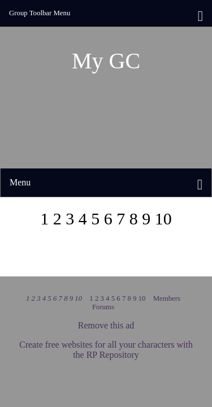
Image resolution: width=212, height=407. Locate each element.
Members (166, 298)
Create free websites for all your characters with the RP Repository (106, 350)
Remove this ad (106, 325)
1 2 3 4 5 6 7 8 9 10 (55, 298)
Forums (103, 307)
